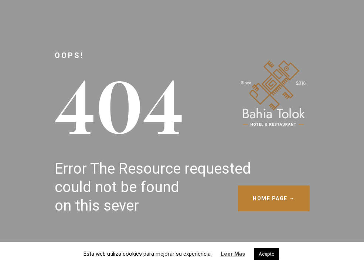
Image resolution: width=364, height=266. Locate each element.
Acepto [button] (267, 254)
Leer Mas (233, 253)
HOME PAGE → (274, 198)
